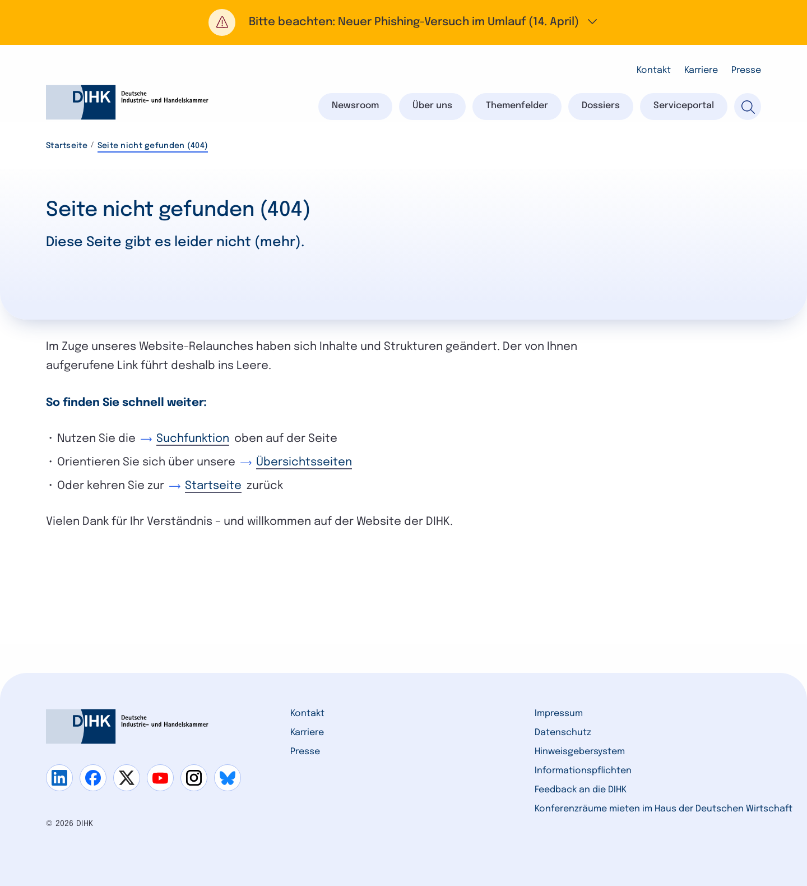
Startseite (66, 146)
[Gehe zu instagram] (193, 777)
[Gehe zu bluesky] (227, 777)
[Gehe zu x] (126, 777)
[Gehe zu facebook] (93, 777)
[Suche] (747, 106)
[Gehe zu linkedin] (59, 777)
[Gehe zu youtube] (160, 777)
